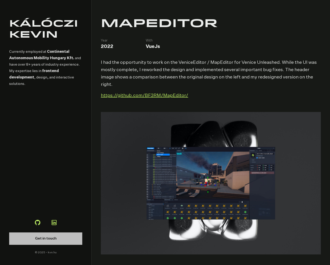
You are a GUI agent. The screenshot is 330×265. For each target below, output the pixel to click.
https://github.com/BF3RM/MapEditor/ (144, 95)
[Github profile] (37, 223)
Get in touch (46, 238)
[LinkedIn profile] (54, 223)
